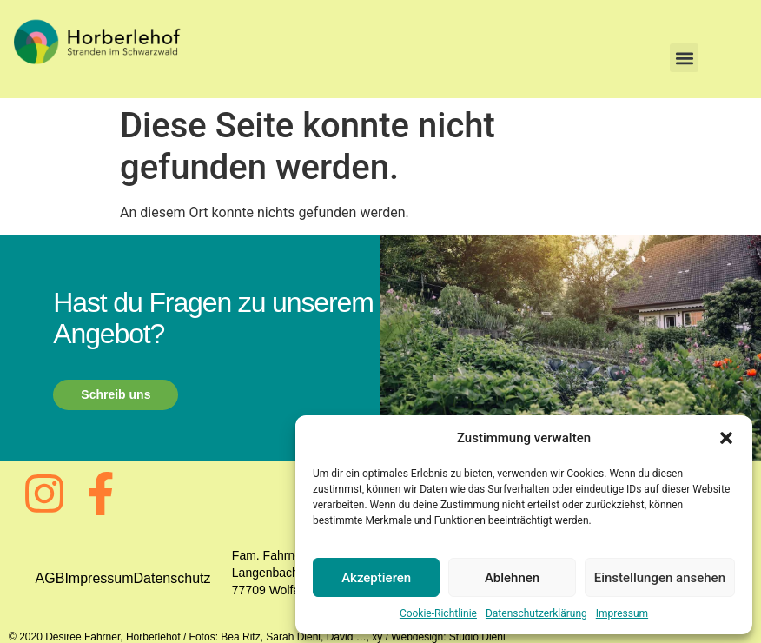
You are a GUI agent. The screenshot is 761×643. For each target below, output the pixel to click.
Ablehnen (512, 578)
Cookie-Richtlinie (438, 613)
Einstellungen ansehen (659, 578)
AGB (50, 578)
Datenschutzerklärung (536, 613)
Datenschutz (172, 578)
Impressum (622, 613)
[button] (726, 438)
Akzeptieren (376, 578)
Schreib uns (115, 394)
